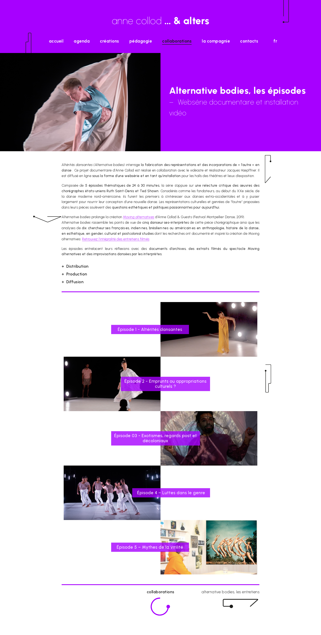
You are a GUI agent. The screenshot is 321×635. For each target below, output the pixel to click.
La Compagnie (216, 41)
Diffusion (75, 282)
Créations (109, 41)
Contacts (249, 41)
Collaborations (177, 41)
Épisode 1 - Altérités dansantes (150, 329)
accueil (56, 41)
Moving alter (138, 217)
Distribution (77, 266)
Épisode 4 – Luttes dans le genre (171, 492)
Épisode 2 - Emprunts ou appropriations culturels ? (165, 384)
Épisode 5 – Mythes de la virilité (150, 547)
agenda (82, 41)
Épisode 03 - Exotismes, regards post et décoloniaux (155, 438)
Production (76, 274)
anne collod (160, 21)
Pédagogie (140, 41)
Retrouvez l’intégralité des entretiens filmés (115, 239)
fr (275, 41)
